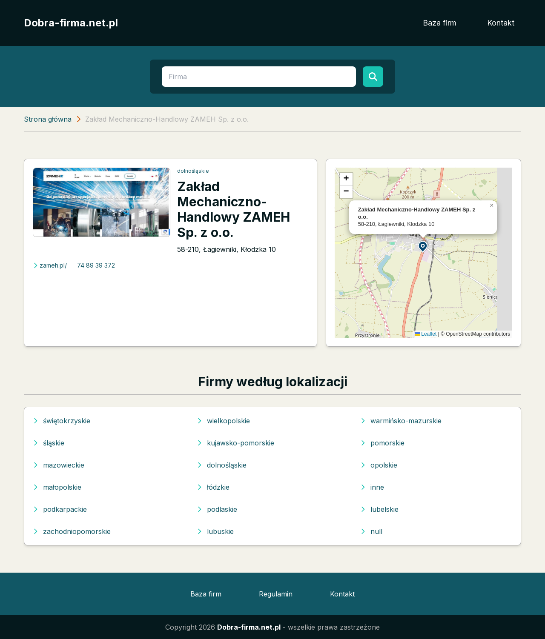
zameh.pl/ (50, 265)
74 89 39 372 (96, 265)
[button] (423, 246)
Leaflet (425, 334)
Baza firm (439, 22)
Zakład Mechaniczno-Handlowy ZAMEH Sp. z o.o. (233, 209)
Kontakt (500, 22)
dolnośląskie (193, 171)
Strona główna (48, 119)
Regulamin (276, 594)
